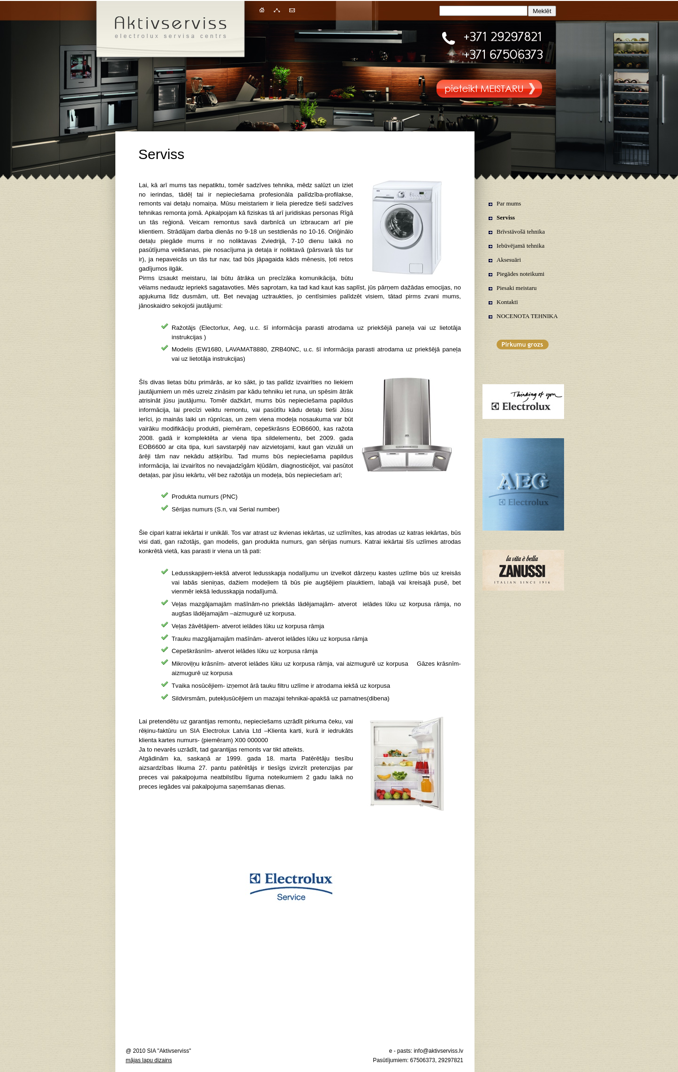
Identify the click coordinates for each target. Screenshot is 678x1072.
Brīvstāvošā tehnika (521, 231)
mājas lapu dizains (149, 1060)
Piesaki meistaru (517, 287)
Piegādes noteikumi (520, 273)
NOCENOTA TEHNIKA (527, 315)
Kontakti (507, 301)
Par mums (509, 203)
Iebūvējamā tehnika (520, 245)
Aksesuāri (509, 259)
